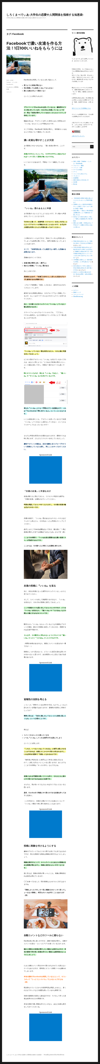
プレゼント (76, 176)
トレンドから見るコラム (80, 174)
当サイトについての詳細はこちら (81, 108)
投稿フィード (77, 292)
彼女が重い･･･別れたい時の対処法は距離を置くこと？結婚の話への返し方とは (83, 213)
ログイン (75, 290)
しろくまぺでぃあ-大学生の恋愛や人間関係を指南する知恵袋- (45, 14)
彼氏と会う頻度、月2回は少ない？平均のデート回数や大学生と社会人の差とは (83, 225)
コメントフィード (78, 294)
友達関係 (75, 178)
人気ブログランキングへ (78, 136)
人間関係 (15, 87)
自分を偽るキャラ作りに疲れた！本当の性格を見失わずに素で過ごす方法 (82, 268)
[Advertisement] (46, 470)
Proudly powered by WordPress (54, 1055)
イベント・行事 (77, 167)
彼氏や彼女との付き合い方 (81, 180)
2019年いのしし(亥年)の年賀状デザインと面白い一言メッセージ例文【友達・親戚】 (82, 206)
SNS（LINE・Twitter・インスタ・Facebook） (12, 82)
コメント (9, 92)
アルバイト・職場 (78, 165)
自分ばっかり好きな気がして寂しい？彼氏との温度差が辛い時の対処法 (82, 219)
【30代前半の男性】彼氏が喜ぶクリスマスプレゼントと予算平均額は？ (83, 200)
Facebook (9, 87)
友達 (7, 89)
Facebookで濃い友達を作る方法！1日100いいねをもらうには (34, 46)
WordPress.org (78, 296)
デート (75, 172)
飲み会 (75, 184)
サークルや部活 (77, 170)
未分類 (75, 182)
